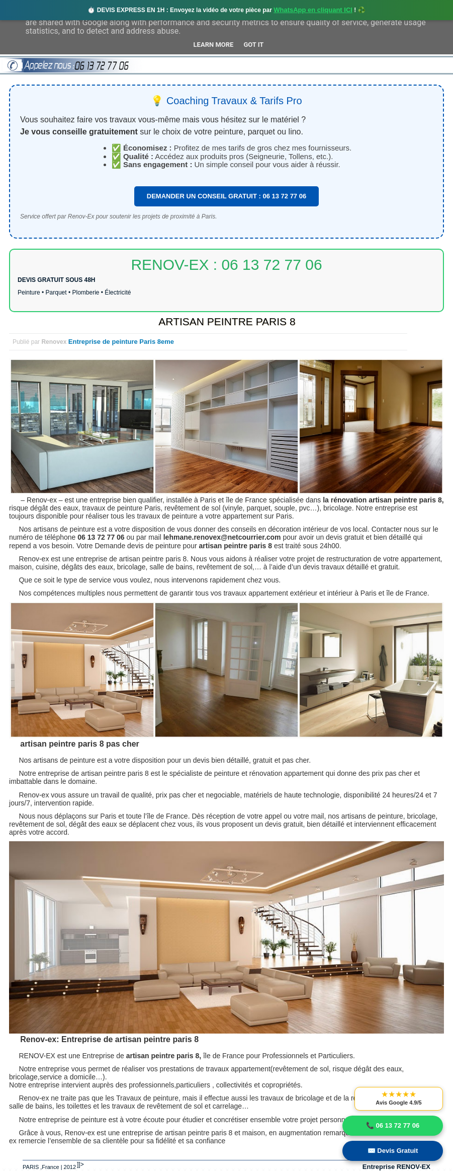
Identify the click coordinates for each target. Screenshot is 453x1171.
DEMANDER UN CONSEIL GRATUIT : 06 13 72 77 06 (226, 196)
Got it (253, 44)
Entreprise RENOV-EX (396, 1166)
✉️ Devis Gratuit (393, 1150)
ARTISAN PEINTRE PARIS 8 (226, 321)
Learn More (214, 44)
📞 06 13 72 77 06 (392, 1125)
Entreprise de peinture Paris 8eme (121, 341)
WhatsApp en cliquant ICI (313, 10)
